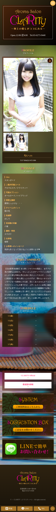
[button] (5, 94)
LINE (25, 508)
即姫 (8, 508)
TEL (41, 508)
